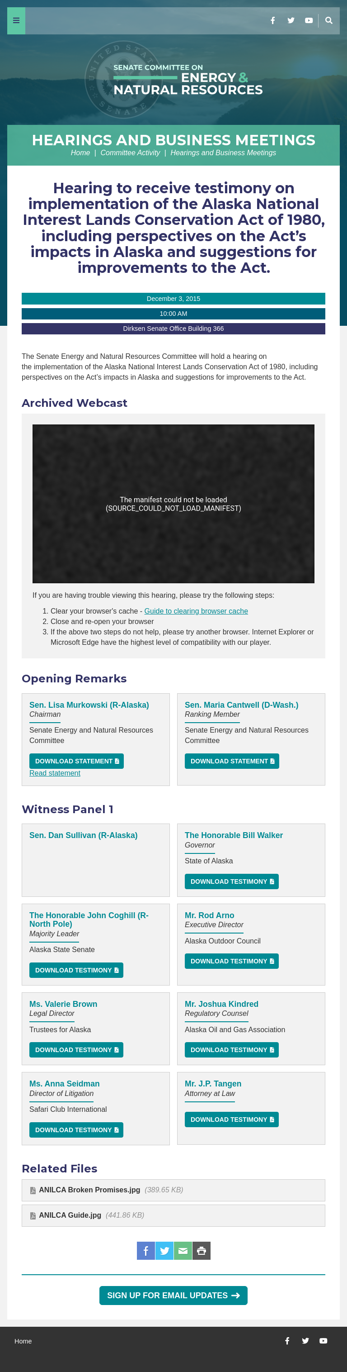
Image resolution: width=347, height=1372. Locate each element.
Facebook (146, 1251)
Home (80, 153)
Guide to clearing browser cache (196, 611)
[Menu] (16, 20)
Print (201, 1251)
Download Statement (74, 761)
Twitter (164, 1251)
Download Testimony (229, 881)
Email (183, 1251)
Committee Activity (130, 153)
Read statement (54, 773)
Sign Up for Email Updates (173, 1295)
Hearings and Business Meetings (173, 140)
